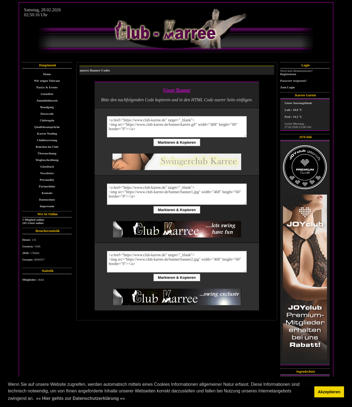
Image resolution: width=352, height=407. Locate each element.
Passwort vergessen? (293, 80)
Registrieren (288, 74)
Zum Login (287, 87)
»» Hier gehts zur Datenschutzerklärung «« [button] (80, 398)
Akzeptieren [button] (329, 392)
